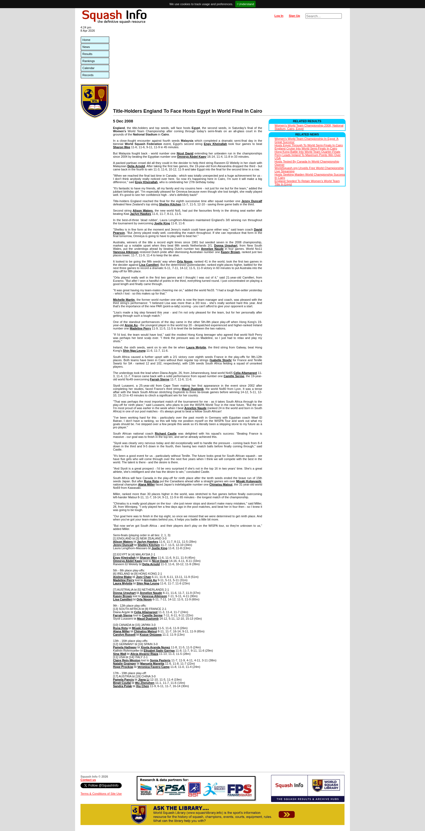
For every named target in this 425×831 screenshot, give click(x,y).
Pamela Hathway (125, 647)
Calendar (88, 68)
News (86, 46)
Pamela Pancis (123, 679)
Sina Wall (119, 653)
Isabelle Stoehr (221, 360)
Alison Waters (143, 210)
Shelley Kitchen (170, 204)
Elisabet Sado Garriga (159, 650)
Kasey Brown (230, 252)
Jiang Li (143, 679)
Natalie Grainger (124, 663)
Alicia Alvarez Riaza (144, 653)
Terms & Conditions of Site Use (101, 793)
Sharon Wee (121, 147)
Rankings (88, 61)
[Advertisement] (228, 68)
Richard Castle (165, 433)
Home (86, 39)
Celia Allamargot (245, 372)
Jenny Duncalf (252, 201)
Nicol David (185, 153)
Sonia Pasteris (160, 660)
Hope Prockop (123, 666)
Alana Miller (146, 484)
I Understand (245, 4)
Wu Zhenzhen (144, 682)
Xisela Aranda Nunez (155, 647)
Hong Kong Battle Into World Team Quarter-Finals (307, 151)
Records (88, 75)
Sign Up (294, 15)
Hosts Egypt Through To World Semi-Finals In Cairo (309, 145)
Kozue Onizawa (151, 634)
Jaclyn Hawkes (140, 213)
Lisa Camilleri (149, 264)
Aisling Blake (122, 576)
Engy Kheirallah (215, 143)
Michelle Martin (124, 299)
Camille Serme (234, 376)
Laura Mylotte (196, 347)
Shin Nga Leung (134, 350)
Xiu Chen (142, 686)
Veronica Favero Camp (153, 666)
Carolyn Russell (124, 634)
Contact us (88, 779)
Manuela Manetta (152, 663)
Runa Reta (151, 481)
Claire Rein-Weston (126, 660)
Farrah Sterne (159, 379)
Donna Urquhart (225, 245)
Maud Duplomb (193, 388)
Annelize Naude (212, 248)
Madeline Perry (140, 328)
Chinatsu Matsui (220, 484)
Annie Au (131, 325)
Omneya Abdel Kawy (191, 156)
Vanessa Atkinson (126, 252)
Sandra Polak (122, 686)
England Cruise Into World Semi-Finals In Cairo (306, 148)
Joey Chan (143, 576)
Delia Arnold (136, 166)
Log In (278, 15)
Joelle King (162, 223)
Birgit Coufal (122, 682)
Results (87, 54)
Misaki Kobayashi (248, 481)
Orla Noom (184, 261)
